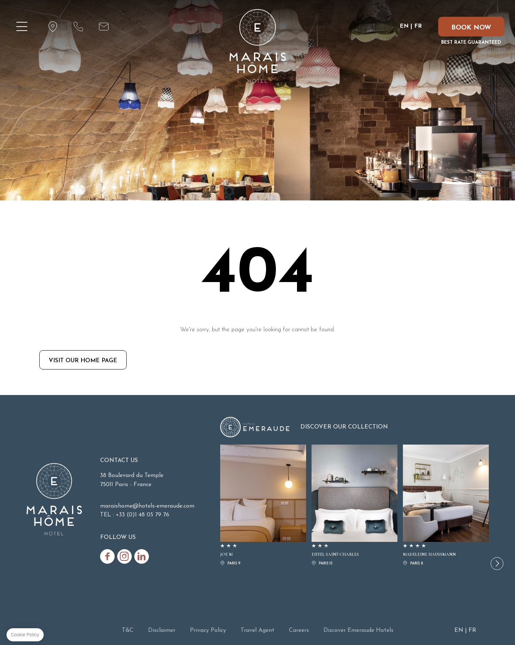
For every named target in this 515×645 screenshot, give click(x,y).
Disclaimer (161, 630)
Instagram (124, 556)
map (52, 26)
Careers (299, 630)
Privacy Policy (208, 630)
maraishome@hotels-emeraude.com (103, 26)
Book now (471, 27)
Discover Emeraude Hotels (358, 630)
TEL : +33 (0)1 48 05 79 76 (134, 515)
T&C (128, 630)
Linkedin (141, 556)
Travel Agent (257, 630)
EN (404, 26)
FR (418, 26)
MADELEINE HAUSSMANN (446, 506)
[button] (497, 563)
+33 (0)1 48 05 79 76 (78, 26)
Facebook (107, 556)
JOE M (263, 506)
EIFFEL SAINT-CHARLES (354, 506)
